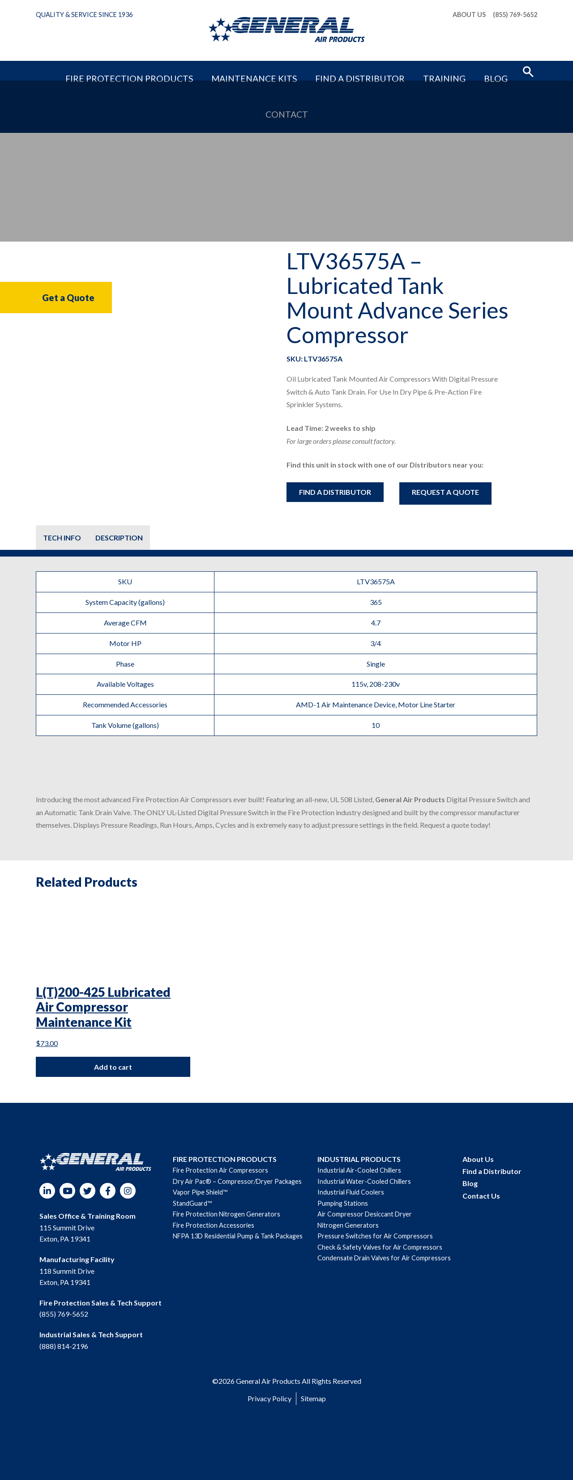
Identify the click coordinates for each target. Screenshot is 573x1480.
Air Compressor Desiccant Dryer (364, 1214)
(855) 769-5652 (515, 14)
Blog (414, 70)
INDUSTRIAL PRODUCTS (359, 1159)
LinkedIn (47, 1191)
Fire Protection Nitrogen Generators (226, 1214)
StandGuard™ (192, 1203)
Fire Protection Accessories (213, 1225)
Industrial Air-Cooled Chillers (359, 1170)
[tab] (62, 537)
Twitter (87, 1191)
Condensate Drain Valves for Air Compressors (384, 1258)
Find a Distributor (320, 70)
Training (379, 70)
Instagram (128, 1191)
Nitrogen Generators (348, 1225)
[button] (528, 71)
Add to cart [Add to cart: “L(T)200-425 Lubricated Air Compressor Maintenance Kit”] (113, 1067)
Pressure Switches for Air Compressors (375, 1236)
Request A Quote (445, 492)
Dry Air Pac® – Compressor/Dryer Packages (237, 1181)
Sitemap (313, 1398)
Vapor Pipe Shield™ (200, 1192)
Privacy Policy (269, 1398)
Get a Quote (54, 297)
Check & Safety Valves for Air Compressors (379, 1247)
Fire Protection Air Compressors (220, 1170)
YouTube (67, 1191)
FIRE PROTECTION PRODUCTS (225, 1159)
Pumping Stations (342, 1203)
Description (119, 537)
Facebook (107, 1191)
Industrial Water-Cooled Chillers (364, 1181)
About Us (469, 14)
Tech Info (62, 537)
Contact (449, 70)
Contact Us (481, 1195)
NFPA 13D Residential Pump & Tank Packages (238, 1236)
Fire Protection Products (155, 70)
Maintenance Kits (245, 70)
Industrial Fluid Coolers (350, 1192)
